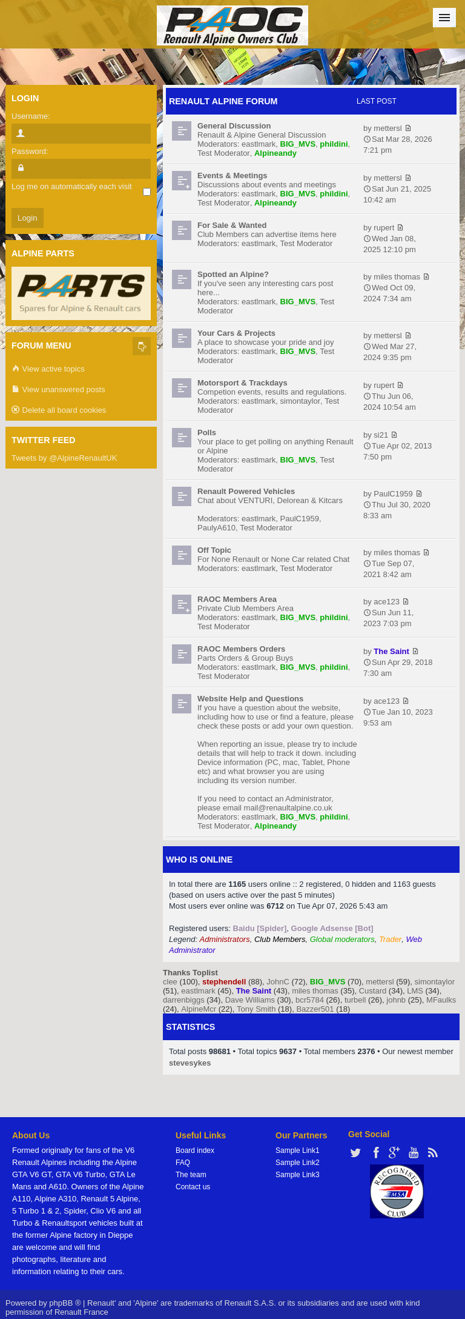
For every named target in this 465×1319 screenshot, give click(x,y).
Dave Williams (250, 999)
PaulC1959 (299, 518)
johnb (396, 999)
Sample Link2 (297, 1162)
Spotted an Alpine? (233, 274)
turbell (355, 999)
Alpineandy (275, 153)
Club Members (280, 939)
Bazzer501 (315, 1008)
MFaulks (441, 999)
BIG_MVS (298, 144)
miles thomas (397, 276)
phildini (334, 144)
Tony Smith (256, 1008)
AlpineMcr (198, 1008)
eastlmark (258, 144)
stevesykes (190, 1062)
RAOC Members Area (237, 599)
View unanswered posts (58, 390)
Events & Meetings (232, 175)
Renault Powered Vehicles (246, 491)
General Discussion (234, 125)
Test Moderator (223, 153)
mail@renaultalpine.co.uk (288, 807)
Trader (390, 939)
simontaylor (300, 401)
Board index (195, 1150)
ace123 (387, 601)
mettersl (387, 128)
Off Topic (214, 550)
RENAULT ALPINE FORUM (223, 101)
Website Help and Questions (250, 698)
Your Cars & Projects (236, 333)
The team (191, 1174)
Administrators (225, 939)
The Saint (391, 651)
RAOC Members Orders (241, 648)
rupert (384, 227)
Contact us (193, 1187)
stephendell (224, 981)
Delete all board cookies (59, 411)
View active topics (48, 369)
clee (170, 981)
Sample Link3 (297, 1174)
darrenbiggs (184, 999)
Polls (206, 432)
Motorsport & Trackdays (242, 382)
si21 (381, 434)
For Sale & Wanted (231, 225)
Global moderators (342, 939)
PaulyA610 (216, 527)
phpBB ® (65, 1302)
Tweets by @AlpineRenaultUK (64, 457)
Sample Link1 (297, 1150)
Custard (373, 990)
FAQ (183, 1162)
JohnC (277, 981)
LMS (415, 990)
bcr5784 (309, 999)
